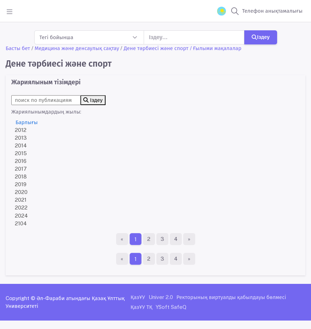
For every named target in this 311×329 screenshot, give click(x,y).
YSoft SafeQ (171, 307)
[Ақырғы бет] (189, 239)
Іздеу (261, 37)
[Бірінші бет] (122, 239)
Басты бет (18, 48)
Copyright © (20, 298)
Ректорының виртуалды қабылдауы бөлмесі (231, 297)
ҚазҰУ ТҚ (141, 307)
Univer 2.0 (161, 297)
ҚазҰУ (138, 297)
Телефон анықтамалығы (272, 11)
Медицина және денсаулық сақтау (77, 48)
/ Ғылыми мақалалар (215, 48)
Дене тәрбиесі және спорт (156, 48)
